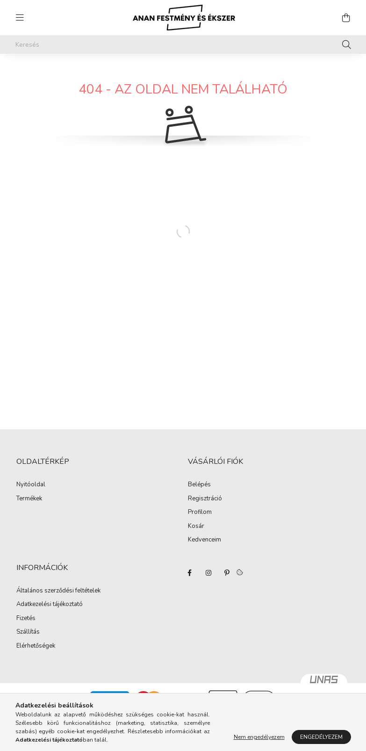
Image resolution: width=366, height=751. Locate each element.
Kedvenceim (204, 540)
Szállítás (28, 632)
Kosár (196, 526)
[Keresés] (183, 44)
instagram (208, 572)
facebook (189, 572)
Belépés (199, 485)
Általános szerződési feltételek (58, 591)
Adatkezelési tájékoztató (49, 604)
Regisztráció (205, 499)
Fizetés (26, 618)
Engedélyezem (321, 737)
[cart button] (346, 17)
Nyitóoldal (30, 485)
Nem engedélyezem (259, 737)
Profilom (200, 512)
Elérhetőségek (35, 646)
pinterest (227, 572)
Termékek (29, 499)
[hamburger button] (20, 17)
